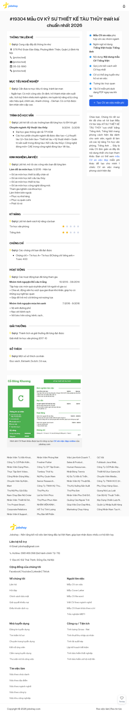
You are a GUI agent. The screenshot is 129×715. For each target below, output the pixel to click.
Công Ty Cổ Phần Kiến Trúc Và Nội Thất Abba (18, 462)
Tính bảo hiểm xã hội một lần (81, 659)
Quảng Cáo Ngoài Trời (78, 500)
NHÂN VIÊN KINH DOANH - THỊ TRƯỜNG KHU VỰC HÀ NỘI (49, 504)
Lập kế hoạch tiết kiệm (78, 647)
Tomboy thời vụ (45, 471)
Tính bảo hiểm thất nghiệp (79, 653)
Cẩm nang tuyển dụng (20, 653)
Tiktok (46, 571)
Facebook (14, 571)
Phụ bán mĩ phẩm (45, 514)
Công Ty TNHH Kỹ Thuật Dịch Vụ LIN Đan (49, 485)
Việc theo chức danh (19, 674)
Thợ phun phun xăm (47, 500)
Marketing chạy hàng (78, 509)
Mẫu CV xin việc (75, 584)
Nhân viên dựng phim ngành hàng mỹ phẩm (18, 467)
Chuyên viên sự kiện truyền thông (17, 481)
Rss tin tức (116, 709)
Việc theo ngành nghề (20, 686)
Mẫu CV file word (75, 596)
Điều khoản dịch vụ (18, 608)
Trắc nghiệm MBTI (76, 614)
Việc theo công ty (17, 692)
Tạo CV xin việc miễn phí (108, 103)
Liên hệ (13, 584)
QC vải (100, 457)
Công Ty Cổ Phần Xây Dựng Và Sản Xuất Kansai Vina (109, 467)
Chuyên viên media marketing (106, 476)
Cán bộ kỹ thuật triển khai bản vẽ (108, 495)
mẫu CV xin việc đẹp (104, 158)
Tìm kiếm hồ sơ (16, 635)
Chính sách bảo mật (19, 596)
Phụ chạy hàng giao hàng (107, 485)
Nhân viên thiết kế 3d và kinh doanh (18, 500)
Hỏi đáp (13, 590)
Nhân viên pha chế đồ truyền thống (78, 495)
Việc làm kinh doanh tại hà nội (79, 457)
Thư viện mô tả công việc (21, 659)
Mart (9, 485)
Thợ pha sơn (73, 490)
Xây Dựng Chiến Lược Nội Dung (109, 500)
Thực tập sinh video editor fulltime (17, 471)
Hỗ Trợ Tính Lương (46, 509)
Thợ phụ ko (43, 490)
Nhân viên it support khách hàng (17, 514)
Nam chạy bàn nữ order (19, 495)
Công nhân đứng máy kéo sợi (18, 476)
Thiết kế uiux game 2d (108, 471)
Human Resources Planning (76, 467)
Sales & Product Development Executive (78, 462)
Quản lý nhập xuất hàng (109, 504)
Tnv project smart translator (16, 504)
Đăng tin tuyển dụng (19, 629)
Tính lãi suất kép (75, 641)
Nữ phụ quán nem (46, 476)
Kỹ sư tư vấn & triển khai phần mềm (77, 476)
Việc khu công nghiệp (19, 698)
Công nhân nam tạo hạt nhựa (109, 509)
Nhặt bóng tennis (76, 471)
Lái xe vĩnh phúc (45, 495)
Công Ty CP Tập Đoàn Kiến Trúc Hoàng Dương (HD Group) (49, 467)
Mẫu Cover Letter (75, 590)
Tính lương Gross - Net (78, 629)
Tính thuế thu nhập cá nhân (80, 635)
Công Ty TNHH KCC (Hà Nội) (109, 481)
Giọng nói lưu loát (106, 490)
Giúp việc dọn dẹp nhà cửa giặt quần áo (78, 504)
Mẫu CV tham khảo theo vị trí (81, 608)
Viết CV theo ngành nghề (79, 602)
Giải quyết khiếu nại (19, 602)
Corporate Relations (17, 509)
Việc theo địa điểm (18, 680)
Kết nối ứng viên (17, 647)
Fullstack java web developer (106, 462)
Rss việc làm (102, 709)
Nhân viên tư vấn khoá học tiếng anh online (18, 457)
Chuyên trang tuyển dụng (22, 641)
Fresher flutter (44, 462)
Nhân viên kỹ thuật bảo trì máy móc (79, 481)
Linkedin (36, 571)
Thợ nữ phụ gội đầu (17, 490)
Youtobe (26, 571)
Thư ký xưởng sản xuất (78, 485)
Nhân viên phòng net (47, 457)
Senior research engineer (45, 481)
